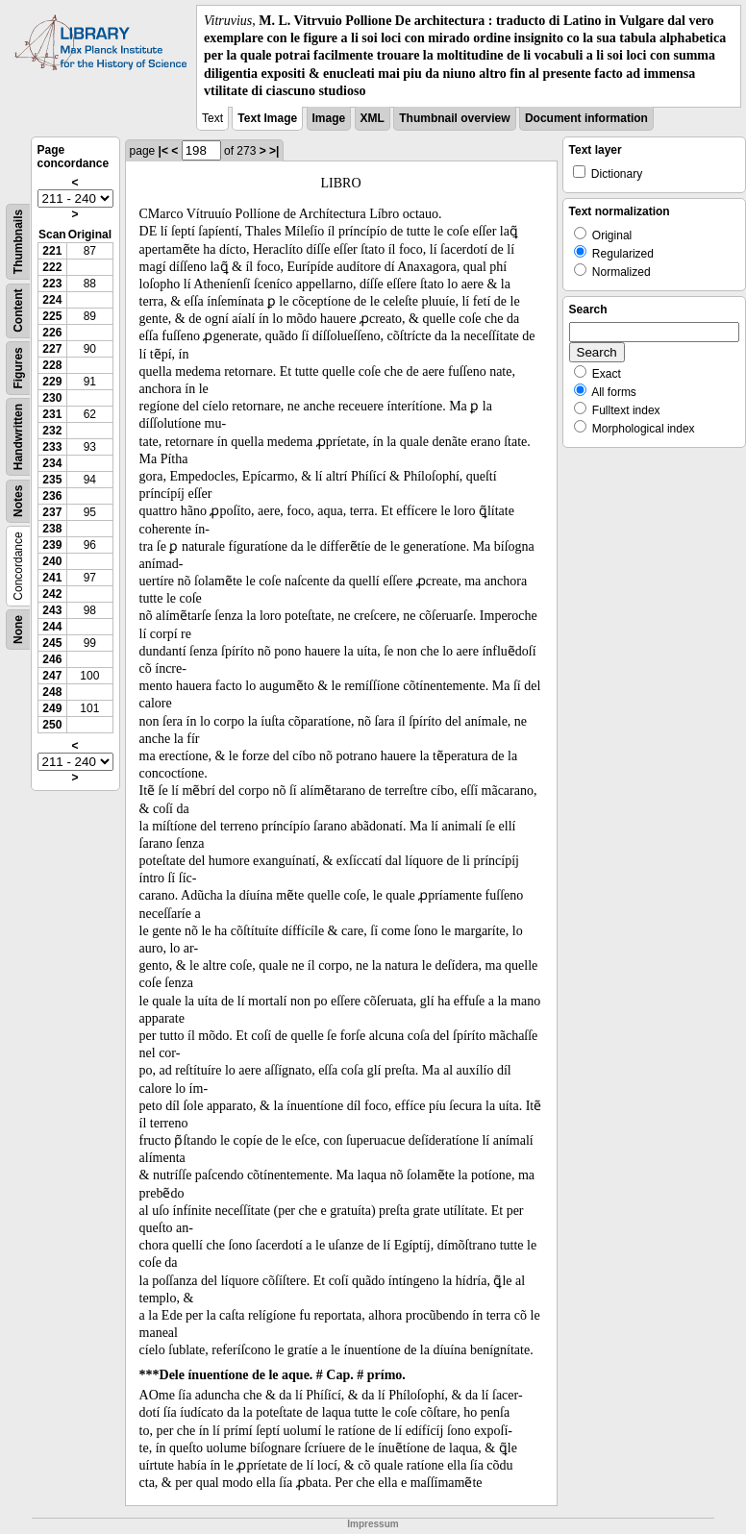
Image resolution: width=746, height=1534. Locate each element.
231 (52, 414)
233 (52, 447)
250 (52, 724)
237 (52, 512)
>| (274, 151)
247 (52, 675)
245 (52, 643)
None (18, 629)
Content (18, 310)
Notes (18, 501)
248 (52, 692)
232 (52, 430)
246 (52, 659)
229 (52, 381)
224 (52, 300)
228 (52, 365)
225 (52, 316)
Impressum (372, 1524)
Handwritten (18, 437)
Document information (586, 118)
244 (52, 626)
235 (52, 479)
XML (373, 118)
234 (52, 463)
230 (52, 398)
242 (52, 594)
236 (52, 496)
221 (52, 251)
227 (52, 349)
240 (52, 561)
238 (52, 528)
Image (329, 118)
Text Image (267, 118)
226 (52, 332)
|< (163, 151)
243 (52, 610)
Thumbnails (18, 242)
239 (52, 545)
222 (52, 267)
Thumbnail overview (454, 118)
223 (52, 283)
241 (52, 577)
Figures (18, 367)
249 (52, 708)
